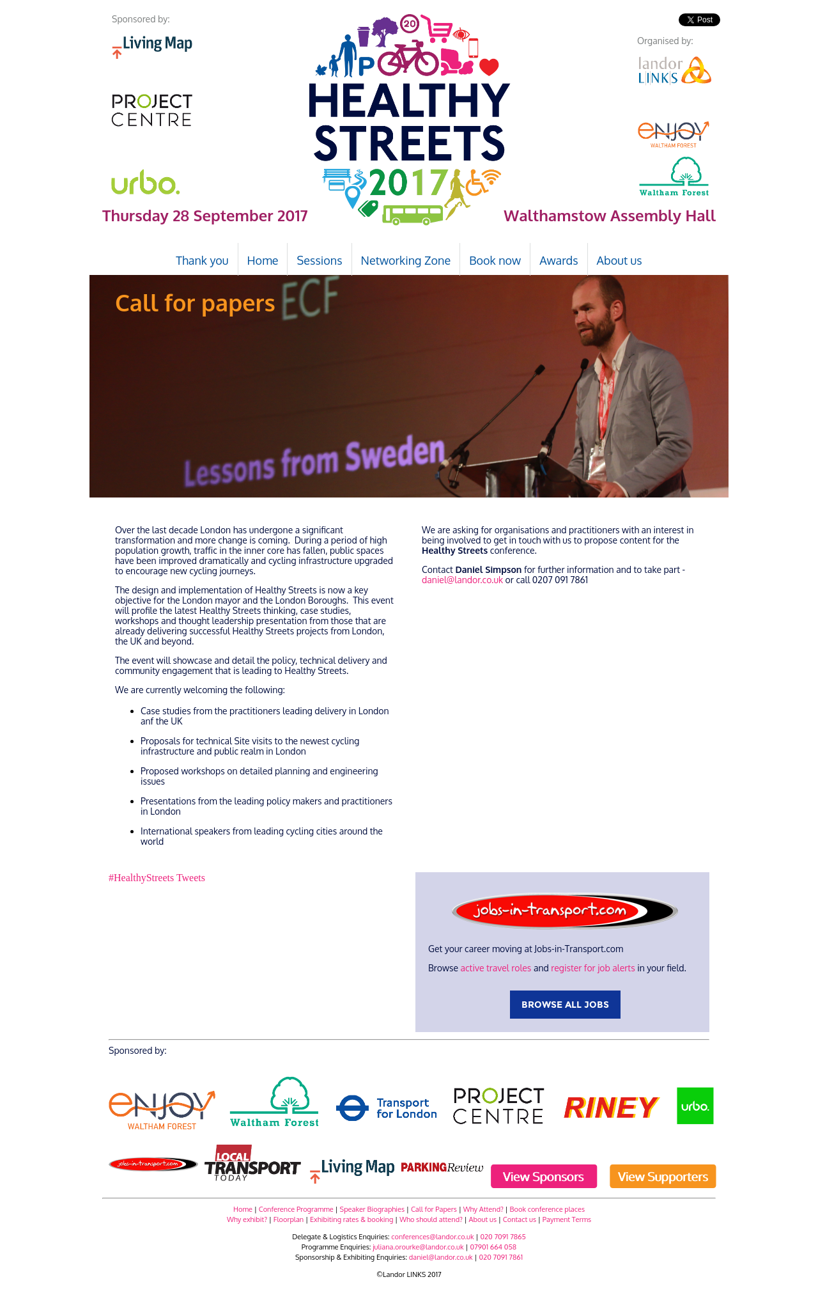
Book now (495, 260)
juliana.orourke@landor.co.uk (418, 1246)
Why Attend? (482, 1209)
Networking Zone (406, 260)
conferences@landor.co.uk (432, 1236)
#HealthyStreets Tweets (157, 877)
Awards (558, 260)
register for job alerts (593, 967)
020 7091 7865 (503, 1236)
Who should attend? (431, 1219)
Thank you (202, 260)
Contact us (519, 1219)
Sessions (319, 260)
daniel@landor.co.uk (462, 579)
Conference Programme (296, 1209)
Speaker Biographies (372, 1209)
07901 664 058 (493, 1246)
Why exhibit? (247, 1219)
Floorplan (289, 1219)
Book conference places (547, 1209)
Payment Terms (567, 1219)
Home (242, 1209)
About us (483, 1219)
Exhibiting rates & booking (351, 1219)
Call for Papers (434, 1209)
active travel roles (495, 967)
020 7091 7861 (501, 1257)
